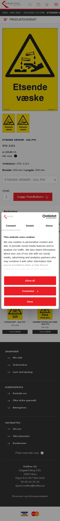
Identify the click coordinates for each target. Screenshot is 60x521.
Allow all (30, 280)
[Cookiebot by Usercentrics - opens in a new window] (42, 217)
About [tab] (49, 225)
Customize (30, 291)
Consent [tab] (11, 225)
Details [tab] (30, 225)
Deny (30, 301)
